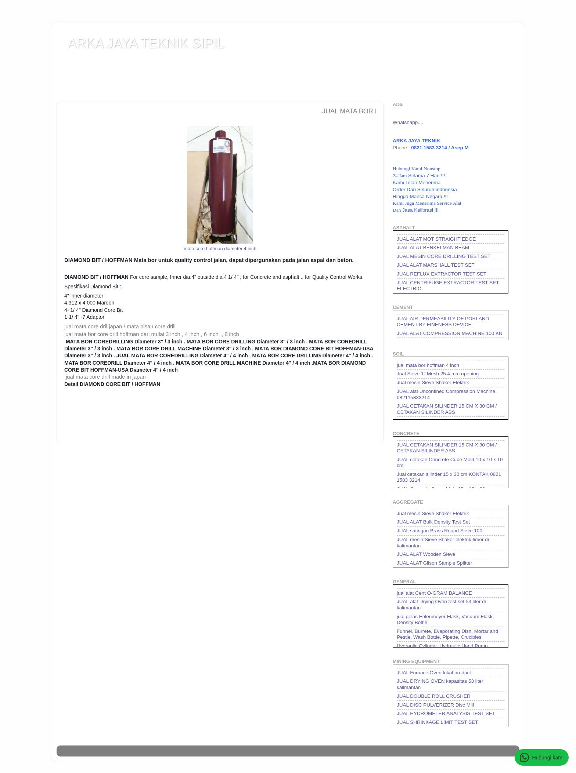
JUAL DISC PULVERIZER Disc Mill (435, 705)
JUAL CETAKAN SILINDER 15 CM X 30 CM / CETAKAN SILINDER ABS (447, 409)
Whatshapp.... (408, 122)
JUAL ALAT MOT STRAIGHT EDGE (436, 239)
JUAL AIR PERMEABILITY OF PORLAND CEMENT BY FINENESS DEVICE (443, 321)
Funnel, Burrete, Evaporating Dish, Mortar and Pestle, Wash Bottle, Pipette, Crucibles (447, 634)
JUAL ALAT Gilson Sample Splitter (434, 563)
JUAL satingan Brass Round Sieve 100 (439, 530)
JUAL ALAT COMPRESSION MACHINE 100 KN (450, 333)
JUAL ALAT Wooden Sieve (426, 554)
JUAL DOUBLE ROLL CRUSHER (434, 696)
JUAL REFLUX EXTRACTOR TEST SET (441, 274)
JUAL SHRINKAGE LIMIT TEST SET (437, 722)
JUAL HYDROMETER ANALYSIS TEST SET (446, 713)
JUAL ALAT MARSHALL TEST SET (436, 265)
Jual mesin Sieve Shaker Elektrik (433, 382)
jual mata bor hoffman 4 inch (428, 365)
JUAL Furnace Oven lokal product (434, 672)
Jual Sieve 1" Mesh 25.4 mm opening (438, 373)
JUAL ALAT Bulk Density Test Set (433, 522)
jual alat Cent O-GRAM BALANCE (434, 593)
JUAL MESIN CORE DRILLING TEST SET (444, 256)
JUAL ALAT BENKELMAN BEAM (433, 247)
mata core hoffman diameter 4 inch (220, 248)
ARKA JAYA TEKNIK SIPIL (146, 43)
